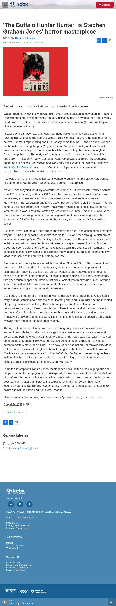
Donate (106, 4)
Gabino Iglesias (25, 38)
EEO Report (12, 523)
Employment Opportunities (19, 565)
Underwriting (12, 548)
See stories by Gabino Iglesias (20, 448)
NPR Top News (14, 412)
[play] (5, 602)
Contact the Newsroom (17, 567)
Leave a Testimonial (15, 570)
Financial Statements (16, 528)
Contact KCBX (13, 562)
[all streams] (112, 602)
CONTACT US (13, 557)
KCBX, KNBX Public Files (18, 526)
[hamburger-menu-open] (5, 5)
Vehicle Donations (15, 545)
